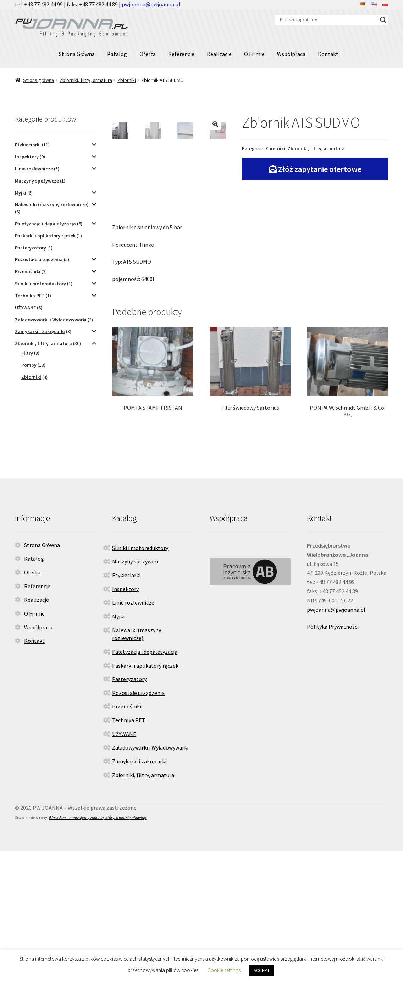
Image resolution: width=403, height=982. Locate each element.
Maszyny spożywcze (37, 181)
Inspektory (27, 156)
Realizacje (219, 53)
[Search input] (328, 20)
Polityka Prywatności (333, 758)
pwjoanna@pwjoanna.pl (151, 4)
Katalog (117, 53)
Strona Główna (77, 53)
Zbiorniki (126, 80)
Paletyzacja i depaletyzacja (45, 223)
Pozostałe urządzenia (39, 259)
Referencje (181, 53)
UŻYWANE (25, 307)
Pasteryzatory (30, 248)
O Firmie (254, 53)
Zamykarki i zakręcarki (40, 331)
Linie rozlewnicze (34, 168)
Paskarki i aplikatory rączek (45, 235)
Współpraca (291, 53)
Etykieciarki (28, 144)
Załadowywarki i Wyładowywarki (51, 319)
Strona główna (38, 80)
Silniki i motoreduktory (40, 283)
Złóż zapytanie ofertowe (319, 169)
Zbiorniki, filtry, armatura (86, 80)
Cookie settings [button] (224, 970)
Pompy (29, 365)
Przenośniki (27, 271)
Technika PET (30, 295)
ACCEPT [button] (262, 970)
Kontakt (328, 53)
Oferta (147, 53)
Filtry (27, 353)
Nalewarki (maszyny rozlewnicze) (52, 204)
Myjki (20, 193)
